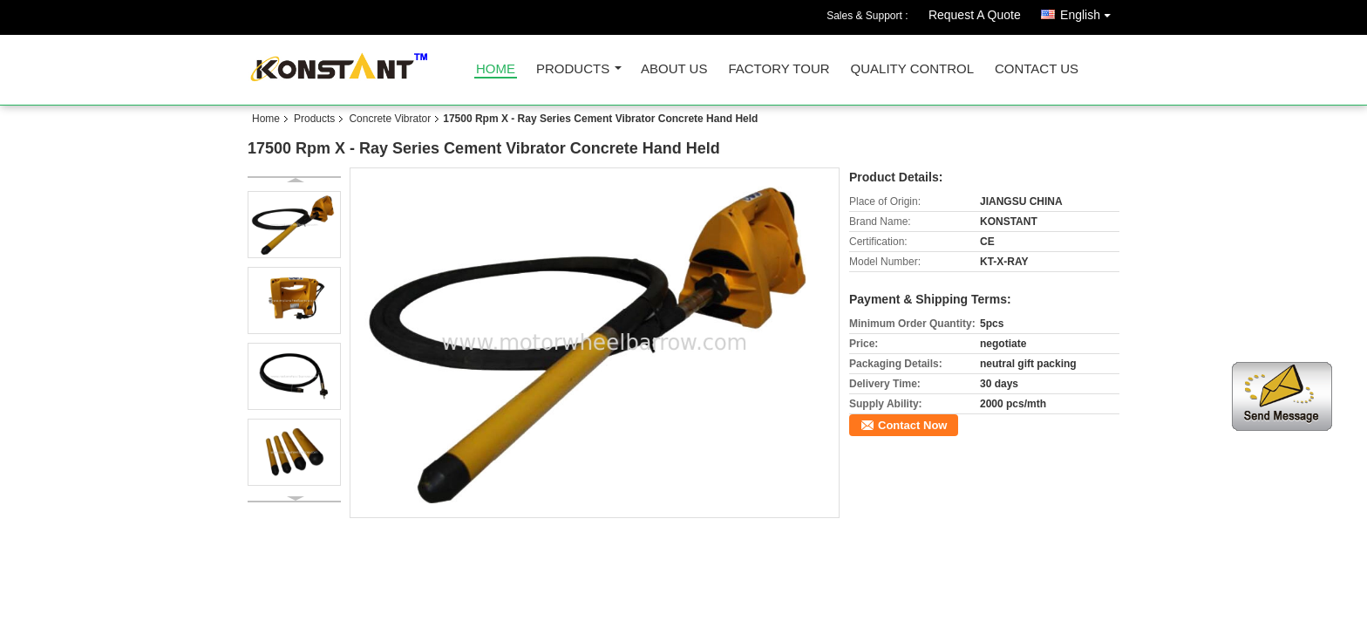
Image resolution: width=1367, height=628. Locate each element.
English (1089, 12)
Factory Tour (778, 69)
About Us (674, 69)
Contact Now (912, 425)
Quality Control (912, 69)
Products (572, 69)
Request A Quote (974, 15)
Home (495, 69)
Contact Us (1036, 69)
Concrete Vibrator (390, 119)
